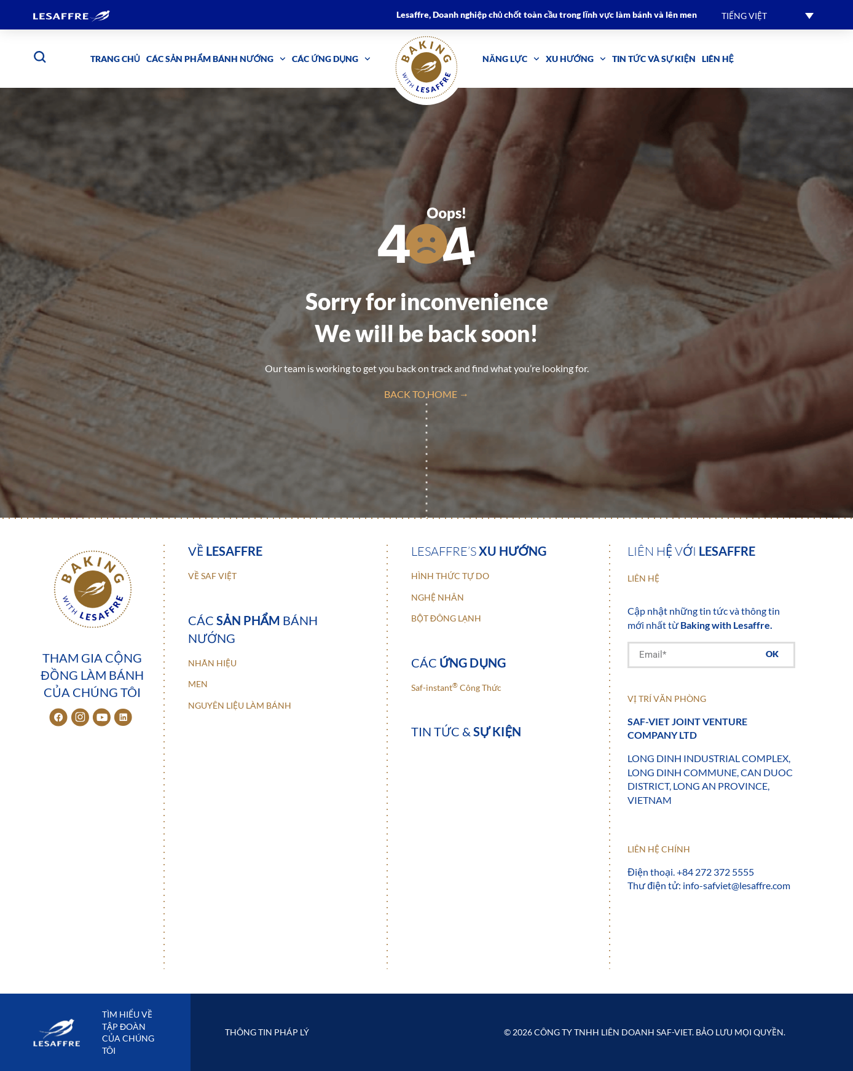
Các (458, 662)
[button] (767, 15)
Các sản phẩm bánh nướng (216, 59)
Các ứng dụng (331, 59)
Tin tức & (466, 731)
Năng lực (511, 59)
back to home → (426, 394)
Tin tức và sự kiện (654, 58)
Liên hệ (718, 58)
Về (225, 550)
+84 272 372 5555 (715, 872)
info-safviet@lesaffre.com (736, 885)
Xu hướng (576, 59)
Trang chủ (115, 58)
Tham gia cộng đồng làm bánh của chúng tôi (92, 674)
